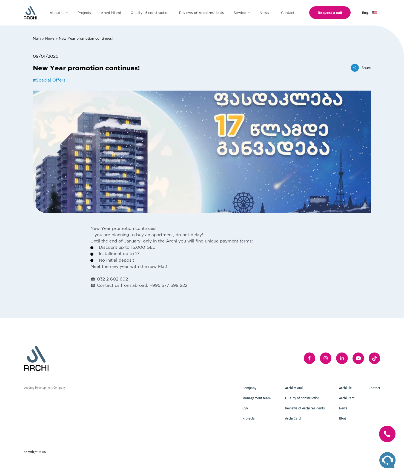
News (50, 38)
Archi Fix (345, 388)
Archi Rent (346, 398)
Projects (248, 418)
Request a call (330, 13)
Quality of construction (302, 398)
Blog (342, 418)
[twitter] (374, 358)
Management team (256, 398)
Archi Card (293, 418)
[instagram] (325, 358)
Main (37, 38)
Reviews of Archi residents (305, 408)
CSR (245, 408)
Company (249, 388)
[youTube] (358, 358)
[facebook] (309, 358)
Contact (374, 388)
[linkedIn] (342, 358)
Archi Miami (294, 388)
